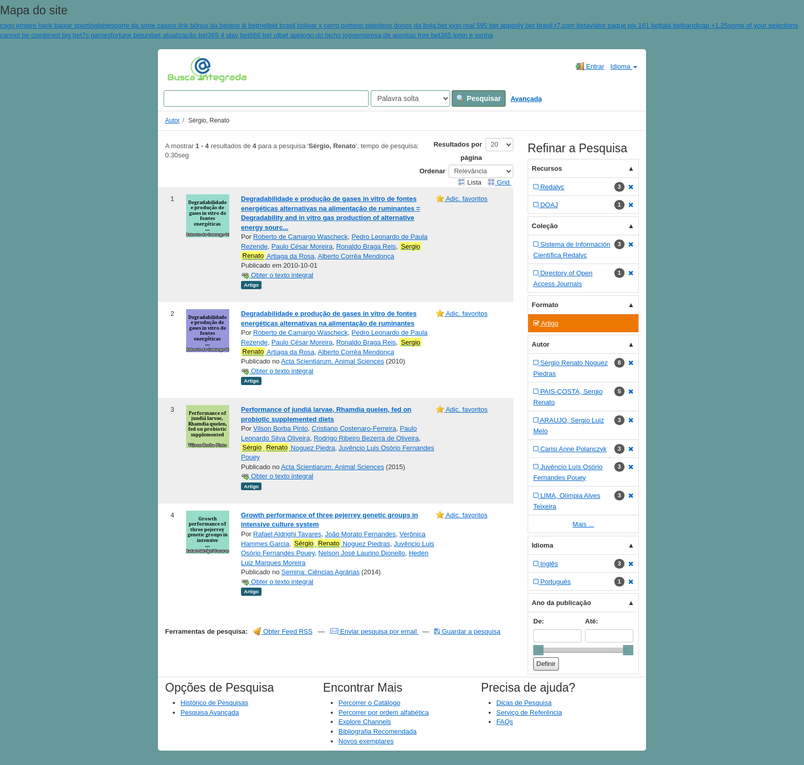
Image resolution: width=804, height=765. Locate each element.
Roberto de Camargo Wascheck (300, 236)
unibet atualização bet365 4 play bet (196, 35)
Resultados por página (457, 151)
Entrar (590, 66)
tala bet (671, 25)
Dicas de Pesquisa (524, 703)
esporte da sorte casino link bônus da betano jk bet (182, 25)
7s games (96, 35)
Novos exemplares (366, 741)
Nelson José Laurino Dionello (361, 553)
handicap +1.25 (705, 25)
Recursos (547, 168)
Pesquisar (478, 98)
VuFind (183, 69)
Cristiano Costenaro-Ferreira (354, 428)
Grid (499, 182)
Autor (172, 120)
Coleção (545, 226)
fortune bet (127, 35)
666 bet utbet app (275, 35)
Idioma (623, 66)
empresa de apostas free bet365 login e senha (424, 35)
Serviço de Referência (529, 712)
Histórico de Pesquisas (214, 703)
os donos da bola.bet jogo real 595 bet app (448, 25)
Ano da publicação (561, 603)
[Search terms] (266, 98)
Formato (545, 305)
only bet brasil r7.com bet (548, 25)
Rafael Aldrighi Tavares (287, 534)
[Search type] (410, 98)
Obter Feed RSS (283, 631)
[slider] (538, 650)
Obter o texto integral (277, 275)
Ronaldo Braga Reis (366, 246)
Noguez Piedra (288, 447)
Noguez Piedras (341, 543)
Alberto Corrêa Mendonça (356, 256)
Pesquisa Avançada (209, 712)
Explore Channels (364, 722)
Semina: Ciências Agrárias (320, 572)
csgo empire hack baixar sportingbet (53, 25)
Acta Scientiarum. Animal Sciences (332, 361)
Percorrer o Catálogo (369, 703)
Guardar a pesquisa (467, 631)
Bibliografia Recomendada (377, 731)
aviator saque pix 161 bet (623, 25)
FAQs (504, 722)
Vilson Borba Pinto (280, 428)
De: (538, 621)
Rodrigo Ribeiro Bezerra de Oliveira (366, 438)
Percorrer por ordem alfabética (383, 712)
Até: (591, 621)
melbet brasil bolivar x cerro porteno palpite (321, 25)
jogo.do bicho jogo (329, 35)
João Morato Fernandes (360, 534)
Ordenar (432, 171)
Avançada (526, 99)
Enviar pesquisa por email (374, 631)
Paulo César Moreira (301, 246)
